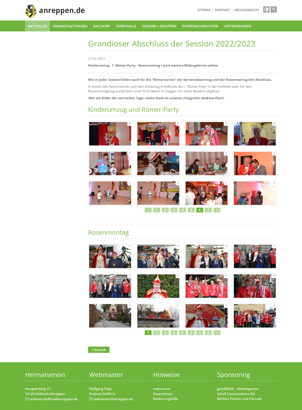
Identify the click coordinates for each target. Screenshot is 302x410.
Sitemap (204, 10)
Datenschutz (162, 394)
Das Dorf (101, 25)
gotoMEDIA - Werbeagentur (238, 389)
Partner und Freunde (246, 399)
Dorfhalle (126, 25)
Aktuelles (37, 25)
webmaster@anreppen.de (113, 399)
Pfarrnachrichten (200, 25)
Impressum (161, 389)
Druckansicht (246, 10)
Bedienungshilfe (165, 399)
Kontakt (222, 10)
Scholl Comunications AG (236, 394)
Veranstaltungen (70, 25)
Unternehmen (237, 25)
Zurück (100, 350)
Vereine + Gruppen (159, 25)
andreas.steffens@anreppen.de (54, 399)
